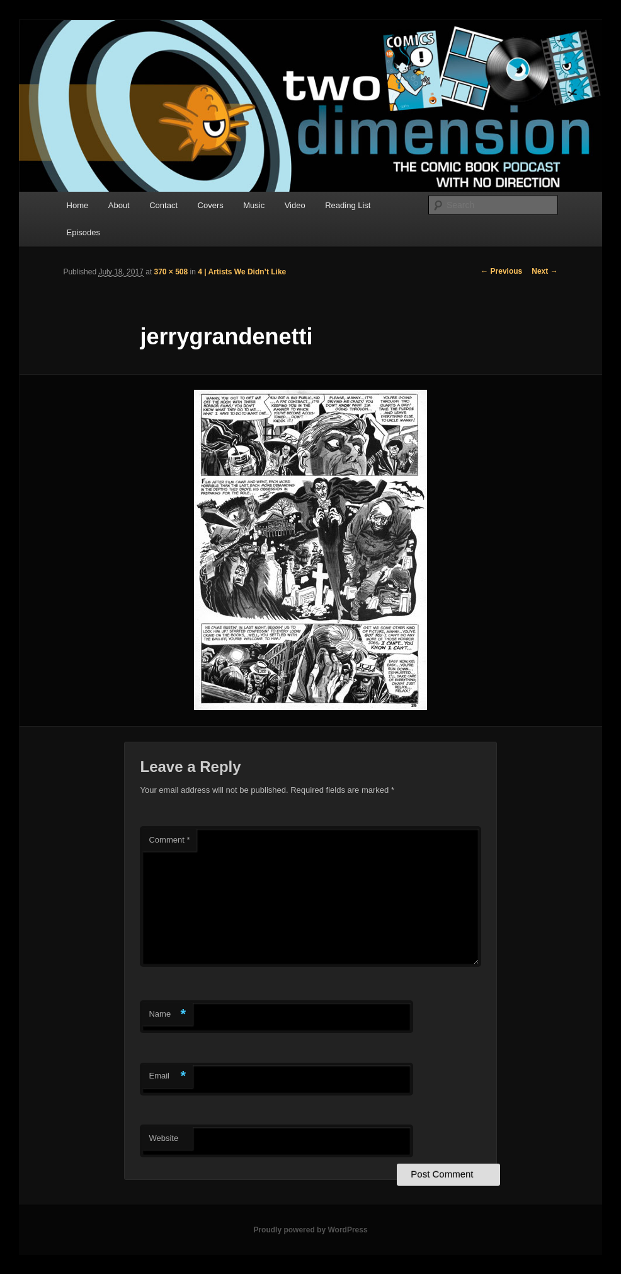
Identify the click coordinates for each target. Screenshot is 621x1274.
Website (163, 1138)
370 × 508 (171, 271)
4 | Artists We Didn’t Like (242, 271)
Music (254, 205)
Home (78, 205)
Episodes (83, 232)
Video (295, 205)
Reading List (347, 205)
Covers (211, 205)
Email (167, 1076)
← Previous (501, 271)
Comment (169, 839)
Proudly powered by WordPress (310, 1229)
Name (167, 1014)
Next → (544, 271)
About (119, 205)
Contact (163, 205)
